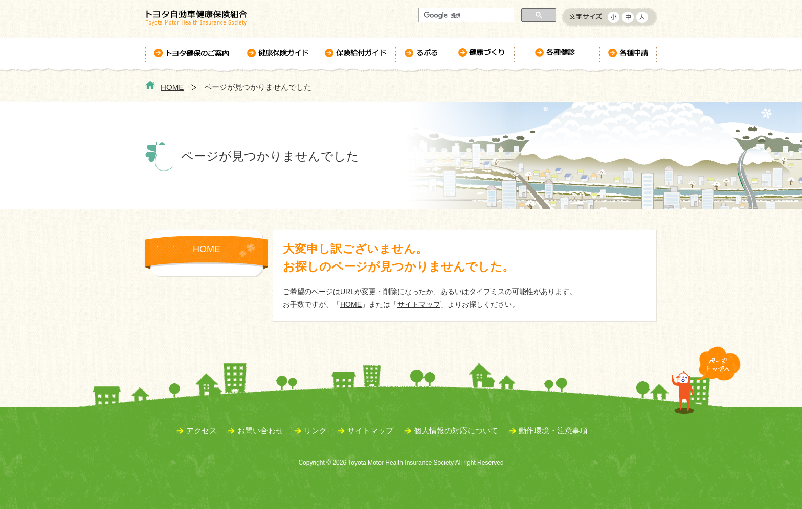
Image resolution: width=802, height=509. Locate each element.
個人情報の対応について (456, 430)
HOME (172, 87)
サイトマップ (418, 304)
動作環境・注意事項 (553, 430)
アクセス (201, 430)
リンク (315, 430)
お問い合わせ (260, 430)
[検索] (465, 15)
